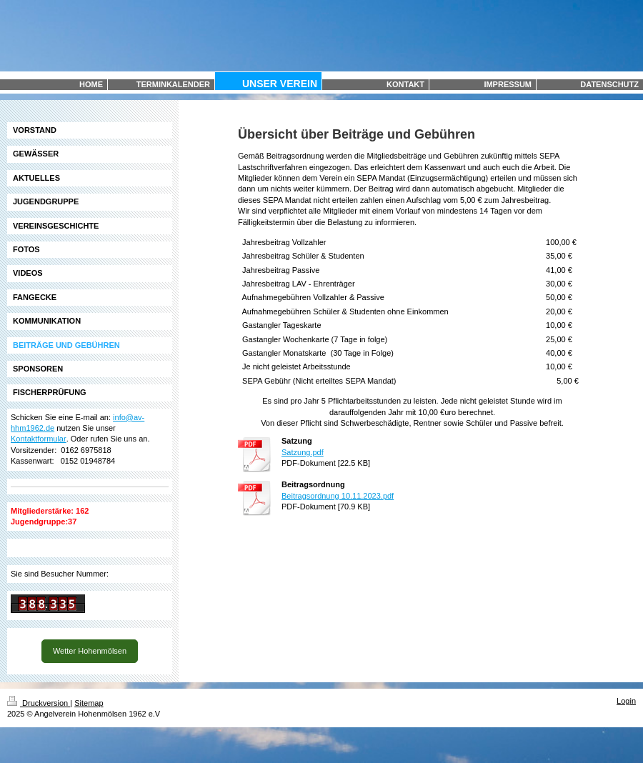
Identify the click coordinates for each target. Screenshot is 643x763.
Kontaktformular (38, 438)
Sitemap (88, 703)
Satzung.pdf (302, 452)
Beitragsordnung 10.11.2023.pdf (337, 496)
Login (626, 701)
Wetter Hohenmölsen (89, 651)
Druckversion (38, 703)
